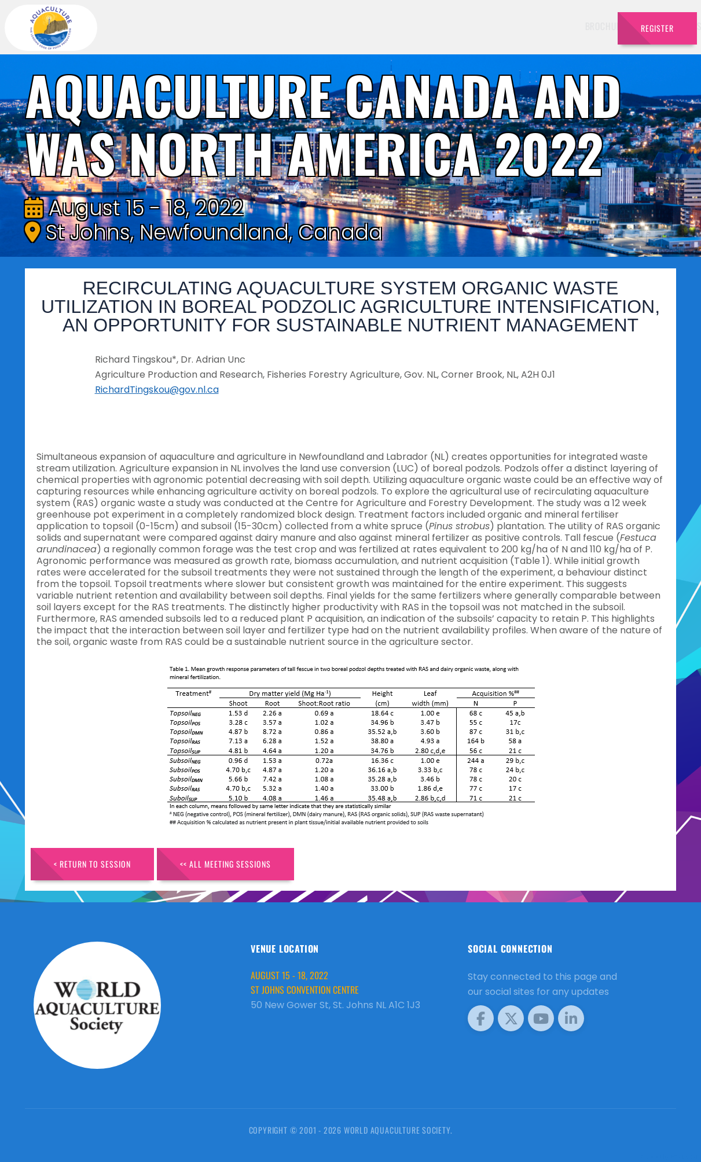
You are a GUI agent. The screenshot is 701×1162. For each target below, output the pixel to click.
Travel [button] (579, 26)
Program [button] (527, 26)
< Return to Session (92, 864)
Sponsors (475, 26)
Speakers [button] (356, 26)
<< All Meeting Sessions (225, 864)
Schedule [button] (415, 26)
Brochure (304, 26)
